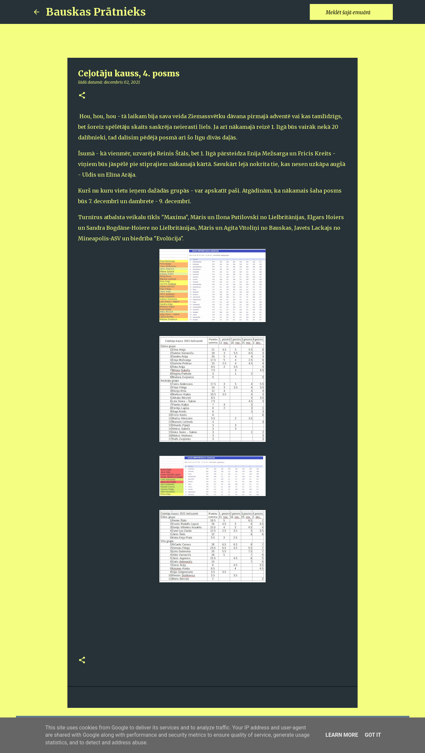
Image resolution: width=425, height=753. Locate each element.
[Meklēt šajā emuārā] (358, 12)
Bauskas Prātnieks (96, 12)
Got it (373, 735)
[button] (82, 95)
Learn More (341, 735)
